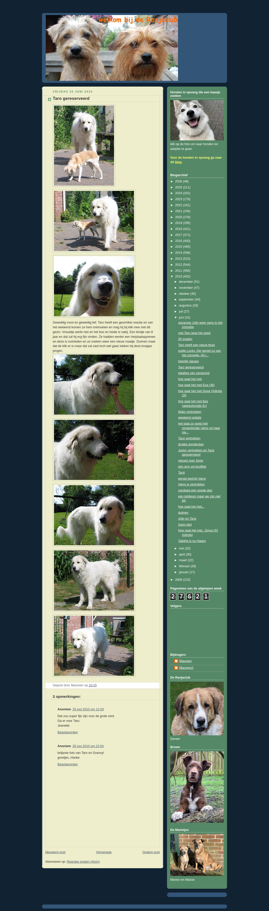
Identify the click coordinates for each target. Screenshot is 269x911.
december (186, 281)
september (187, 299)
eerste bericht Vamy (192, 478)
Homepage (104, 852)
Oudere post (151, 852)
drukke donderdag (191, 444)
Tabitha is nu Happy (192, 541)
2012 (179, 264)
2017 (179, 235)
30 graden (185, 339)
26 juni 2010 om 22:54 (88, 746)
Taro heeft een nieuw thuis (196, 345)
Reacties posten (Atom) (83, 861)
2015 (179, 246)
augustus (186, 305)
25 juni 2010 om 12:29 (88, 709)
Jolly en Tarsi (187, 518)
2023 (179, 199)
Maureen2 (186, 668)
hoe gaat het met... (191, 506)
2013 (179, 258)
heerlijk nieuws (188, 361)
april (182, 554)
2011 (179, 270)
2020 (179, 217)
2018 (179, 229)
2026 (179, 181)
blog (178, 162)
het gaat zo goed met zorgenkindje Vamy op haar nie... (199, 428)
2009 (179, 579)
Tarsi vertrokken (189, 438)
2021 (179, 211)
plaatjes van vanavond (194, 373)
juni (182, 317)
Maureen (185, 661)
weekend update (190, 417)
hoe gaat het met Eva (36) (196, 385)
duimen (183, 512)
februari (184, 566)
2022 (179, 205)
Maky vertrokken (190, 412)
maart (183, 560)
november (186, 287)
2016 (179, 241)
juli (181, 311)
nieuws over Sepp (190, 460)
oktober (184, 293)
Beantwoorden (68, 732)
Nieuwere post (55, 852)
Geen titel (185, 524)
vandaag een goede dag (195, 490)
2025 (179, 187)
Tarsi (181, 472)
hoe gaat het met (190, 379)
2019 (179, 223)
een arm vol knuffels (192, 466)
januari (184, 572)
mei (182, 548)
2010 (179, 276)
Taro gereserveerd (191, 367)
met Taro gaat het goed (194, 333)
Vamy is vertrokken (191, 484)
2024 (179, 193)
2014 (179, 252)
